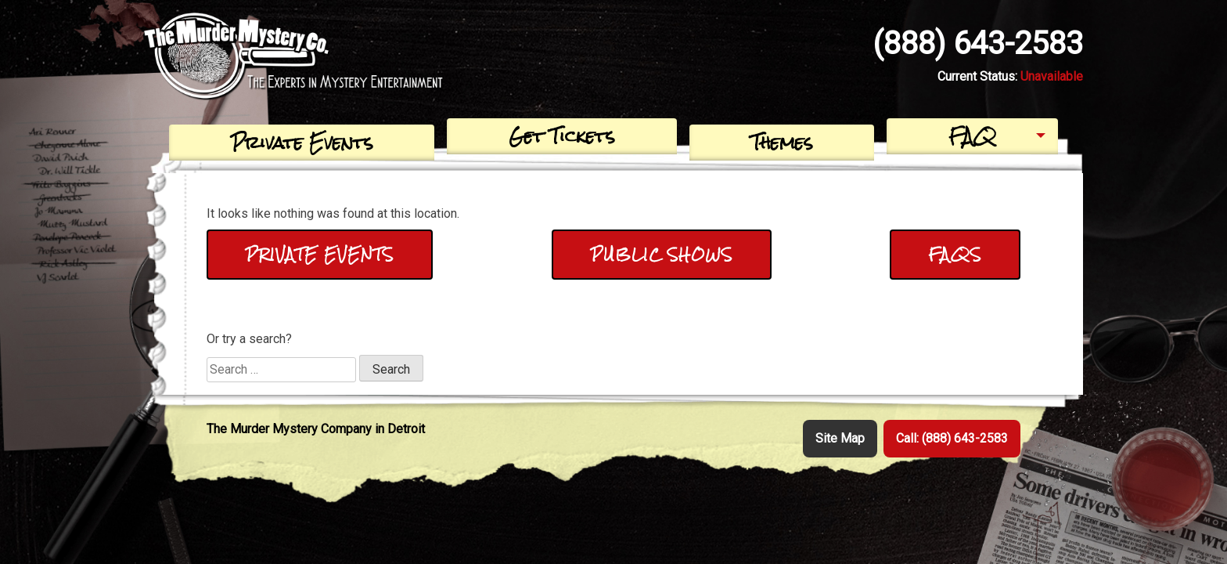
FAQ (972, 136)
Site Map (840, 438)
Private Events (301, 142)
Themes (781, 142)
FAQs (955, 254)
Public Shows (661, 254)
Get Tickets (561, 136)
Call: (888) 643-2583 (952, 438)
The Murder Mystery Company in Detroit (316, 428)
